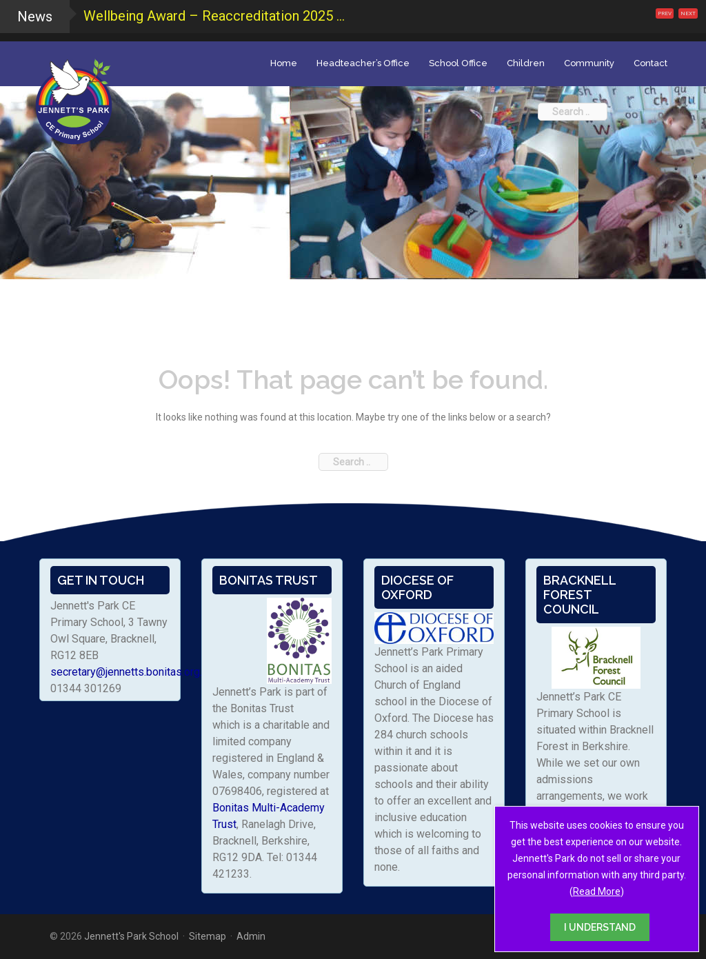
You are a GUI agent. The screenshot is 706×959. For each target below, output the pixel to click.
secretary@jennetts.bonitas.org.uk (131, 671)
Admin (250, 936)
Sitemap (207, 936)
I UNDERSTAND (600, 927)
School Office (458, 63)
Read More (597, 891)
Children (526, 63)
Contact (650, 63)
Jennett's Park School (131, 936)
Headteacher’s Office (363, 63)
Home (283, 63)
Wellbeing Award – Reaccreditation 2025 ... (214, 16)
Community (589, 63)
